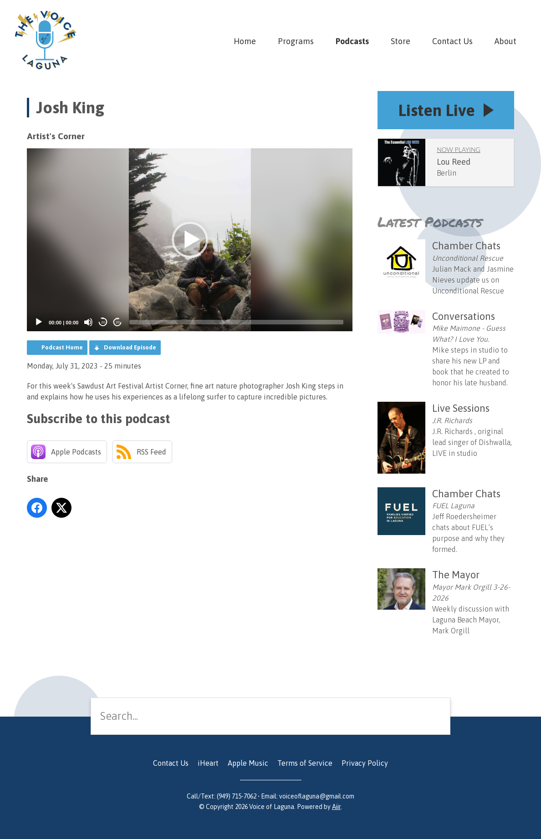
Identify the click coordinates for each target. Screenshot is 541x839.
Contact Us (452, 41)
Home (245, 41)
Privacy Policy (365, 763)
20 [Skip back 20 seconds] (103, 322)
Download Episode (130, 347)
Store (400, 41)
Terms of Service (304, 763)
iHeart (208, 763)
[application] (189, 239)
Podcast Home (62, 347)
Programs (296, 41)
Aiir (336, 806)
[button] (190, 240)
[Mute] (88, 322)
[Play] (38, 322)
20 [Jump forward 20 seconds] (118, 322)
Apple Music (248, 763)
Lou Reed (453, 162)
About (505, 41)
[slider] (236, 322)
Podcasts (352, 41)
